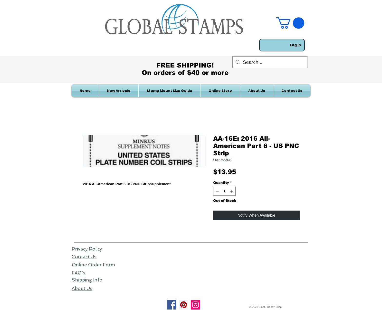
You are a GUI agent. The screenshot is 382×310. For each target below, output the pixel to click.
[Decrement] (217, 191)
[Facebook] (171, 305)
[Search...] (270, 62)
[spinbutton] (224, 191)
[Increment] (232, 191)
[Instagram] (195, 305)
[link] (290, 23)
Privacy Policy (87, 249)
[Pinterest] (183, 305)
